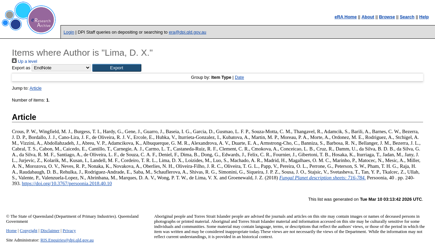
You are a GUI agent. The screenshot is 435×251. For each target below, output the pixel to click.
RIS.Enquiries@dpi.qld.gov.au (67, 240)
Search (407, 16)
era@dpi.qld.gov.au (187, 32)
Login (69, 32)
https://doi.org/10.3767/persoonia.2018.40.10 (67, 183)
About (368, 16)
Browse (387, 16)
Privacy (69, 230)
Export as (21, 67)
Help (424, 16)
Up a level (24, 61)
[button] (116, 68)
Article (36, 88)
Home (11, 230)
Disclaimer (49, 230)
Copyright (28, 230)
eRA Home (345, 16)
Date (239, 77)
